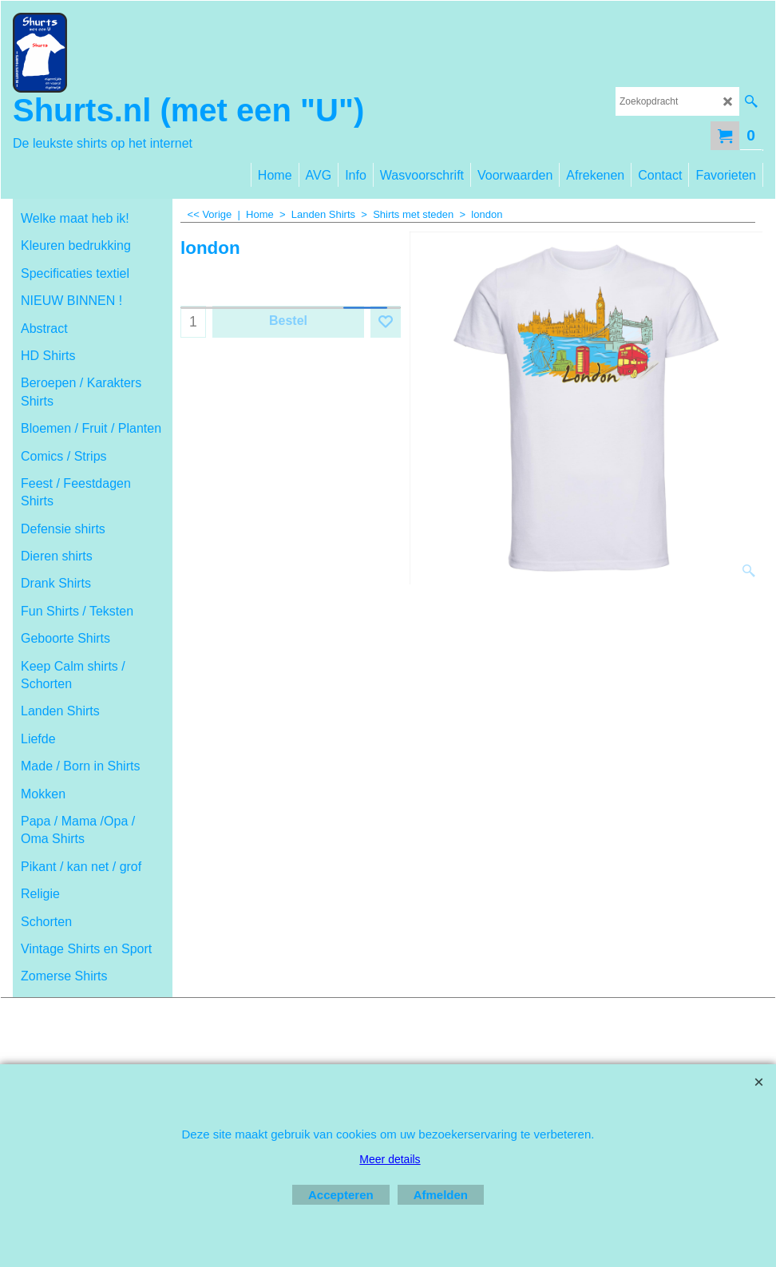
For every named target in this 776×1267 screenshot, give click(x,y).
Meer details (389, 1159)
